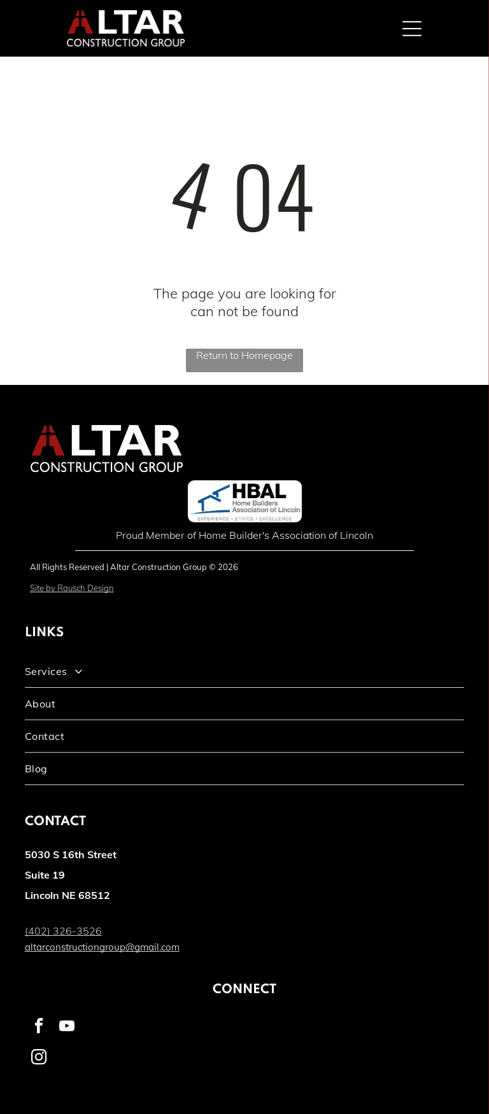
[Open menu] (412, 28)
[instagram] (39, 1059)
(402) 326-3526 (63, 930)
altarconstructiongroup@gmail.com (102, 947)
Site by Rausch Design (72, 588)
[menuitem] (245, 671)
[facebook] (39, 1027)
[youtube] (67, 1027)
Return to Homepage (244, 355)
